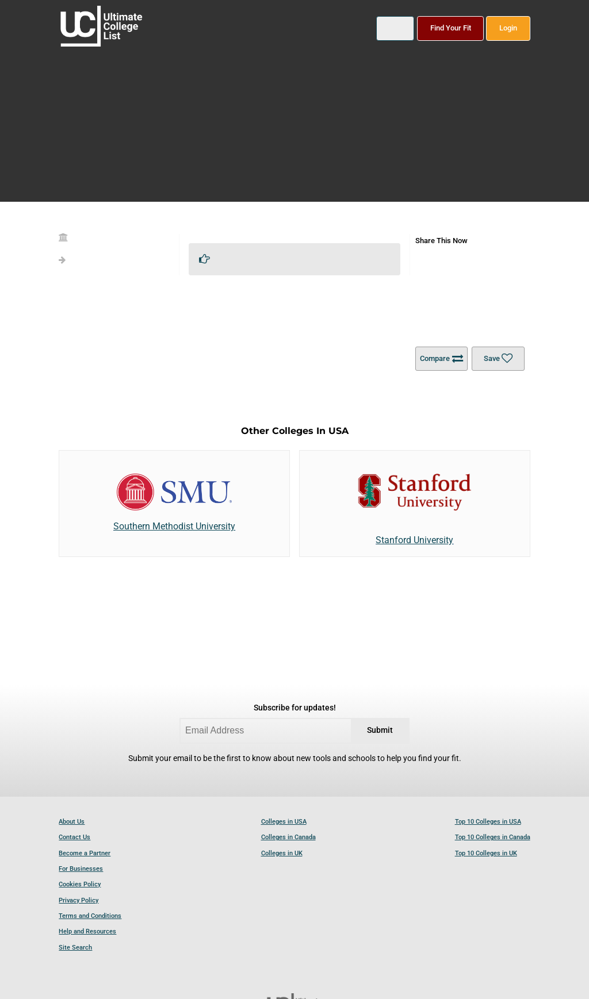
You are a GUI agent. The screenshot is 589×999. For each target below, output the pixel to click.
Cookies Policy (80, 884)
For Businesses (81, 869)
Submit (380, 730)
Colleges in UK (282, 853)
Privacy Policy (78, 900)
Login (508, 28)
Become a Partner (84, 853)
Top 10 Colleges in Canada (492, 837)
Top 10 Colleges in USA (488, 821)
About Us (72, 821)
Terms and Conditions (90, 916)
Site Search (75, 947)
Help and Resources (87, 931)
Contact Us (74, 837)
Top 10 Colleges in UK (486, 853)
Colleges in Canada (288, 837)
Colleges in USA (284, 821)
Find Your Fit (450, 28)
